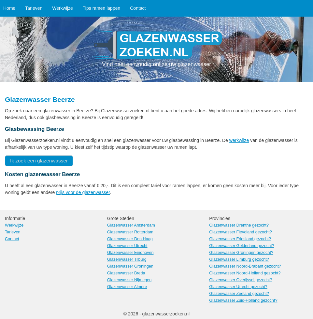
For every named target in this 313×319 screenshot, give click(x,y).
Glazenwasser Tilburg (127, 259)
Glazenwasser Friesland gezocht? (240, 239)
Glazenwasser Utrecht (127, 245)
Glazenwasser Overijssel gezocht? (240, 280)
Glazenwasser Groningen (130, 266)
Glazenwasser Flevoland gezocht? (240, 232)
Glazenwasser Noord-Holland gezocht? (244, 273)
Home (9, 8)
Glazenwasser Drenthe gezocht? (239, 225)
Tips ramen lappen (101, 8)
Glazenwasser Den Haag (130, 239)
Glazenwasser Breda (126, 273)
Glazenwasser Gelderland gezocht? (241, 245)
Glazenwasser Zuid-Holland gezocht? (243, 300)
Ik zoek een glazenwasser (39, 160)
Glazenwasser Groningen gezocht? (241, 252)
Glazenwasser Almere (127, 286)
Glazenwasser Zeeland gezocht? (239, 293)
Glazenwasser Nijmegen (129, 280)
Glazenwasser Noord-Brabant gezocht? (245, 266)
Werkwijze (62, 8)
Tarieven (33, 8)
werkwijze (239, 140)
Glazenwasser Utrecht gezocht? (238, 286)
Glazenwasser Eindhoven (130, 252)
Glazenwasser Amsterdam (131, 225)
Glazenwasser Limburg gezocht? (239, 259)
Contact (138, 8)
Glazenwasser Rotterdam (130, 232)
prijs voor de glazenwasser (83, 192)
